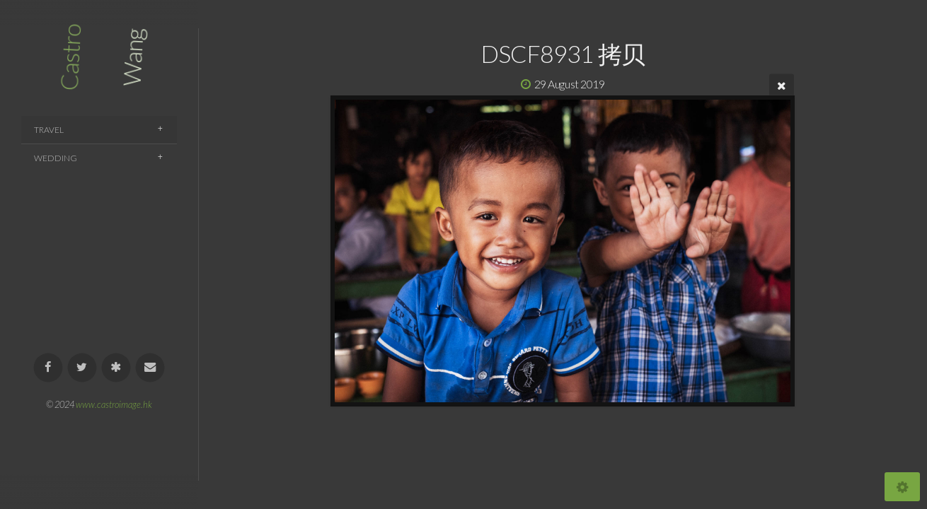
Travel (49, 129)
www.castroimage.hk (114, 404)
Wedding (55, 158)
